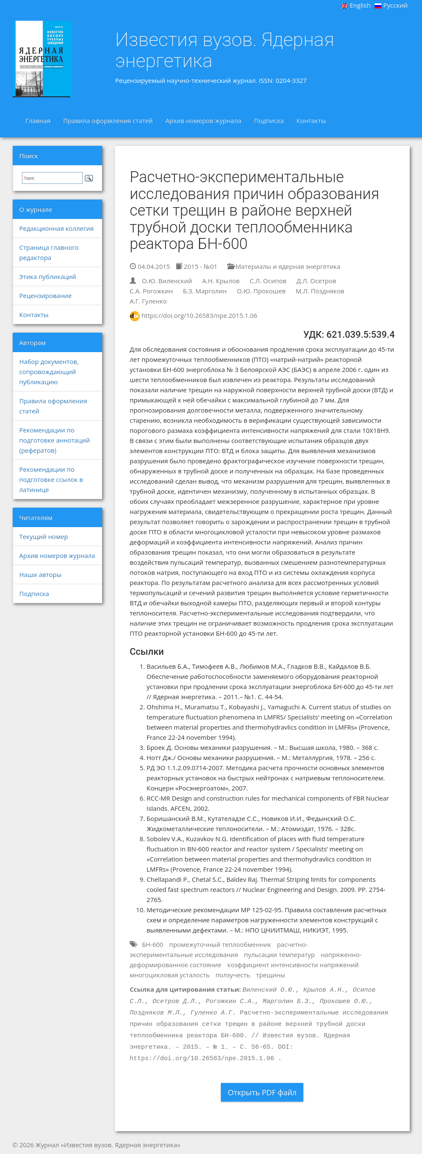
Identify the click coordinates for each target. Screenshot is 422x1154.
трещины (270, 975)
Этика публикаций (47, 276)
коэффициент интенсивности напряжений (293, 964)
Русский (391, 5)
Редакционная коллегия (56, 228)
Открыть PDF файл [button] (262, 1092)
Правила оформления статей (107, 120)
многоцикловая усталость (170, 975)
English (356, 5)
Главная (37, 120)
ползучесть (232, 975)
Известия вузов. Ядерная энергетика (225, 50)
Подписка (269, 120)
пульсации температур (279, 954)
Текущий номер (43, 536)
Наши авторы (40, 574)
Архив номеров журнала (204, 120)
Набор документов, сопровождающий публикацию (49, 371)
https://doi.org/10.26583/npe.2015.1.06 (199, 315)
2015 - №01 (196, 266)
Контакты (311, 120)
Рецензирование (45, 295)
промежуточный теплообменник (220, 944)
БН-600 (152, 944)
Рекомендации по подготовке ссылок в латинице (51, 479)
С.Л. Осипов (268, 280)
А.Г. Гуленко (148, 301)
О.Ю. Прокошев (261, 291)
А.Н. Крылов (221, 280)
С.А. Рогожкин (151, 291)
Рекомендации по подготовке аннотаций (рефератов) (54, 440)
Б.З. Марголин (205, 291)
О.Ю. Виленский (167, 280)
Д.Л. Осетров (316, 280)
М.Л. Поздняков (320, 291)
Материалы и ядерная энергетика (283, 266)
